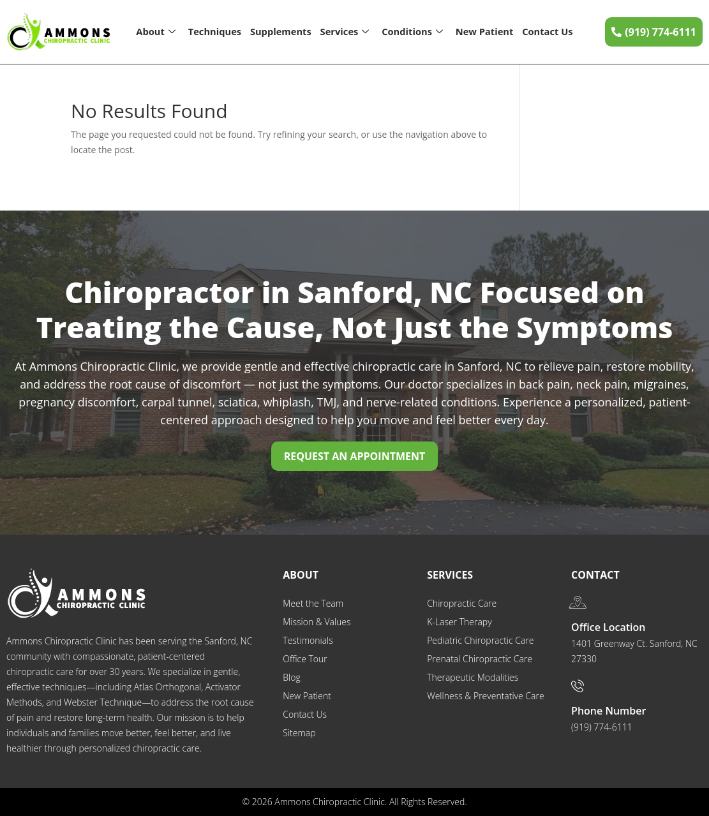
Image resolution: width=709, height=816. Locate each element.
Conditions (412, 32)
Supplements (280, 31)
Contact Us (548, 31)
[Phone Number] (577, 685)
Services (344, 32)
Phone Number (608, 711)
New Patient (484, 31)
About (155, 32)
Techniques (214, 31)
